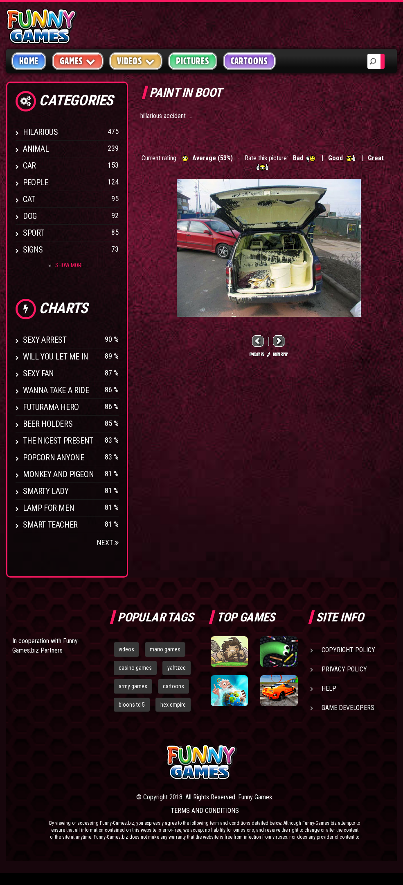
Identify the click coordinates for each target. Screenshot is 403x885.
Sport (33, 233)
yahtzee (176, 667)
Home (28, 61)
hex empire (173, 704)
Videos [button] (136, 61)
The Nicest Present (58, 441)
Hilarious (40, 132)
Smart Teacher (50, 525)
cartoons (173, 686)
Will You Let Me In (55, 357)
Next (108, 542)
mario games (165, 649)
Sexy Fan (38, 373)
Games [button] (78, 61)
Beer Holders (47, 424)
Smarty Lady (46, 491)
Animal (36, 149)
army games (133, 686)
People (35, 182)
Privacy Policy (344, 669)
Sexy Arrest (45, 340)
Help (329, 688)
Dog (30, 216)
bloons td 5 (132, 704)
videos (126, 649)
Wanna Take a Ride (56, 390)
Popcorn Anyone (53, 457)
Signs (33, 250)
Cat (29, 199)
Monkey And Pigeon (58, 474)
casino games (135, 667)
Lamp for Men (48, 508)
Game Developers (348, 708)
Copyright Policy (348, 650)
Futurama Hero (51, 407)
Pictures (192, 61)
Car (29, 166)
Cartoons (249, 61)
